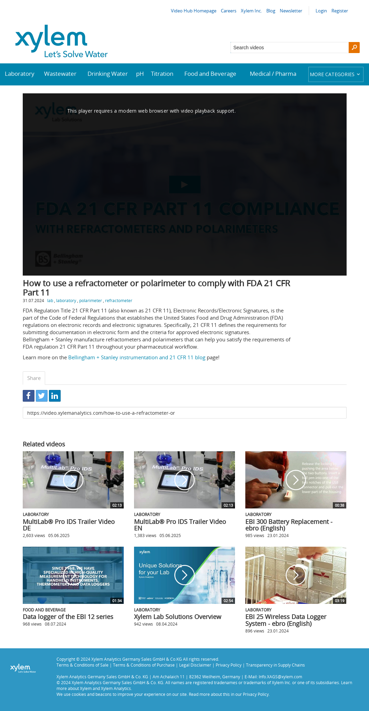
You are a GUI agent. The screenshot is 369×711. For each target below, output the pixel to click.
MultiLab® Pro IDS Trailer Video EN (180, 525)
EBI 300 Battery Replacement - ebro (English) (288, 525)
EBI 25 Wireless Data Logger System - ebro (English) (285, 620)
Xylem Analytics (116, 688)
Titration (162, 74)
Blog (270, 11)
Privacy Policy (229, 665)
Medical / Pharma (273, 74)
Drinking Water (108, 74)
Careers (228, 11)
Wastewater (60, 74)
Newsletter (291, 11)
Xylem (86, 688)
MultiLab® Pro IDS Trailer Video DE (69, 525)
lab (50, 300)
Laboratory (19, 74)
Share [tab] (34, 377)
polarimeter (90, 300)
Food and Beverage (210, 74)
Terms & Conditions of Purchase (144, 665)
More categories (336, 74)
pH (140, 74)
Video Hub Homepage (193, 11)
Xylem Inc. (251, 11)
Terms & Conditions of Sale (83, 665)
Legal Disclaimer (195, 665)
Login (321, 11)
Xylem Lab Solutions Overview (177, 616)
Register (339, 11)
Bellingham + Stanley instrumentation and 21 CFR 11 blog (136, 357)
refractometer (118, 300)
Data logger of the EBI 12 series (68, 616)
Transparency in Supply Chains (275, 665)
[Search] (354, 47)
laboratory (66, 300)
